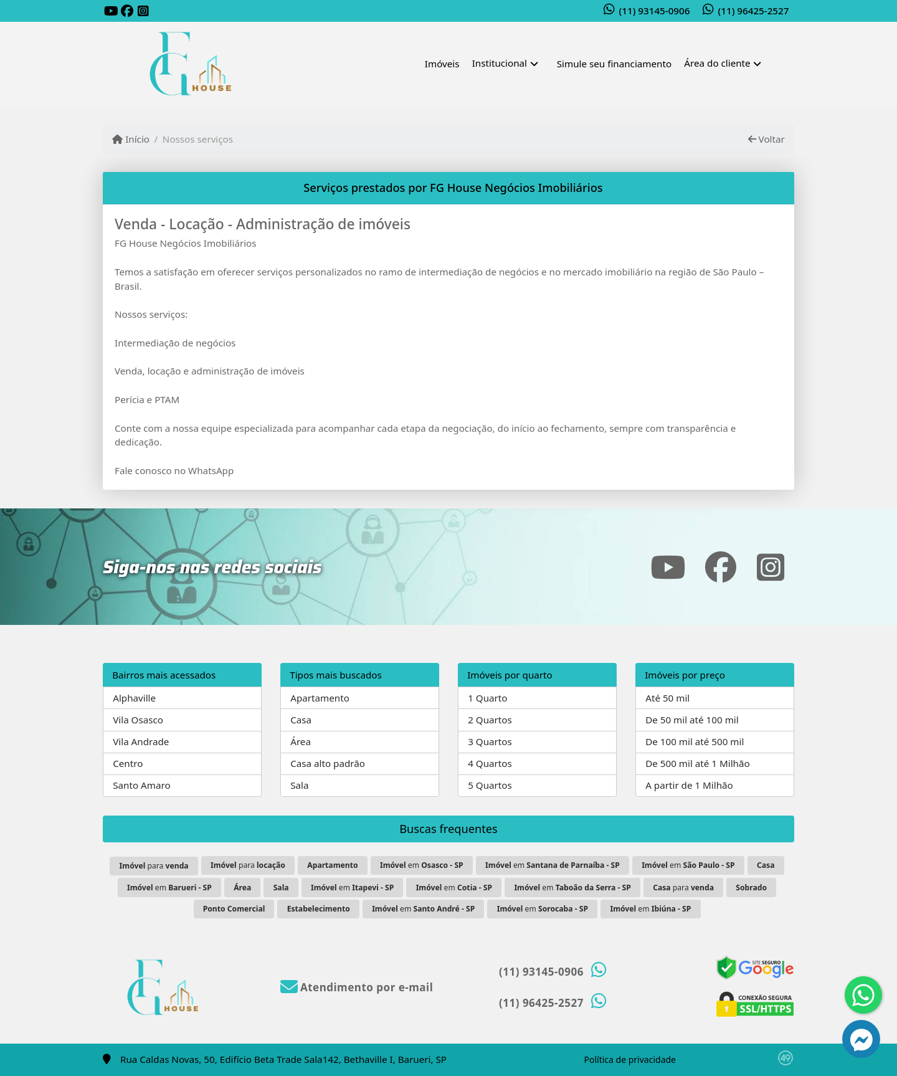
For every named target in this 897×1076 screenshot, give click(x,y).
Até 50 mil (667, 698)
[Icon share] (111, 11)
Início (131, 139)
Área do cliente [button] (717, 63)
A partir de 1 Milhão (689, 785)
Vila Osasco (138, 719)
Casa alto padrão (327, 763)
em (421, 865)
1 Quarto (487, 698)
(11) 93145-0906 (654, 10)
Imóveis (442, 63)
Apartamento (319, 698)
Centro (128, 763)
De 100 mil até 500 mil (694, 741)
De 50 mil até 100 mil (691, 719)
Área (300, 741)
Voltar (766, 139)
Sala (299, 785)
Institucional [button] (499, 63)
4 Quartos (490, 763)
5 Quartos (490, 785)
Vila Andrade (141, 741)
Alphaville (134, 698)
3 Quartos (490, 741)
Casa (300, 719)
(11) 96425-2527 (753, 10)
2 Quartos (490, 719)
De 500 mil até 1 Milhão (697, 763)
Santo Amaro (141, 785)
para (154, 865)
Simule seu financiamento (614, 63)
